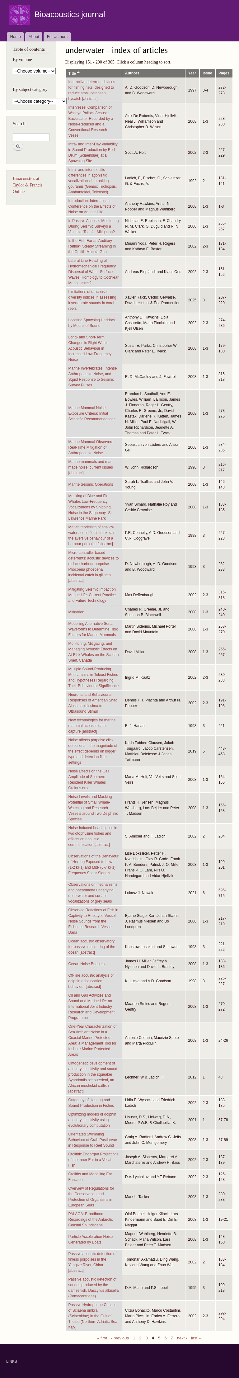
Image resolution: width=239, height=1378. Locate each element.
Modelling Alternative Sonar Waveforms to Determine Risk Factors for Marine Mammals (93, 629)
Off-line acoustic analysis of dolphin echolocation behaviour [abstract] (91, 981)
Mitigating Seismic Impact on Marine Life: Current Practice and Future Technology (92, 595)
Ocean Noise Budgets (86, 964)
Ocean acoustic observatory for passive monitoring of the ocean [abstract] (91, 947)
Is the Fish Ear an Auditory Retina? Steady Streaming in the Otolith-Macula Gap (92, 246)
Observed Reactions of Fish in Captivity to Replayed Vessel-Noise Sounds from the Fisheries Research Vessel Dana (93, 921)
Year (192, 73)
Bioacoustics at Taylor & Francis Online (27, 185)
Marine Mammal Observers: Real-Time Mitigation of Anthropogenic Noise (91, 447)
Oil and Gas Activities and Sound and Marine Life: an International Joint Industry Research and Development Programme (91, 1006)
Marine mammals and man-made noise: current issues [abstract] (91, 467)
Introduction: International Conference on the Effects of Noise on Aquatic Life (92, 206)
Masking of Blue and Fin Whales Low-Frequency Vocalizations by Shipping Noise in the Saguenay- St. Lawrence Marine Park (90, 507)
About (34, 36)
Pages (223, 73)
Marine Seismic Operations (90, 484)
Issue (207, 73)
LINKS (11, 1361)
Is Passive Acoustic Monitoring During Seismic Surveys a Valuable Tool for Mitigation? (93, 226)
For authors (57, 36)
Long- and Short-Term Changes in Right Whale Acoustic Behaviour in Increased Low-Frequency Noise (90, 348)
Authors (132, 73)
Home (15, 36)
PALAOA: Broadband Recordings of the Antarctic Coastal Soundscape (90, 1219)
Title (74, 73)
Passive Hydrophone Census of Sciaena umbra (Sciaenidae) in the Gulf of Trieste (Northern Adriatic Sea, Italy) (93, 1316)
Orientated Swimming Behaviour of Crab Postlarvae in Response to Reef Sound (92, 1140)
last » (196, 1337)
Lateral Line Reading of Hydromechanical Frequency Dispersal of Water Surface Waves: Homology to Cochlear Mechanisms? (93, 271)
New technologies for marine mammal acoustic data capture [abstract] (92, 726)
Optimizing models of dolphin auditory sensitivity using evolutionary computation (92, 1120)
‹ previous (120, 1337)
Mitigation (76, 612)
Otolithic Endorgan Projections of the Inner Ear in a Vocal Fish (93, 1160)
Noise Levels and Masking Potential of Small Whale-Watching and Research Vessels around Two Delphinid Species (93, 808)
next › (182, 1337)
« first (102, 1337)
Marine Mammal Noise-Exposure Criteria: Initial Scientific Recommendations (91, 413)
